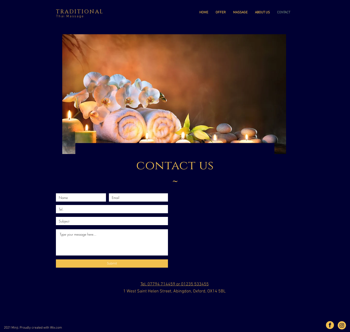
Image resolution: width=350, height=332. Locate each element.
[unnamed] (342, 325)
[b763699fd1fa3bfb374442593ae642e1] (330, 325)
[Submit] (112, 263)
